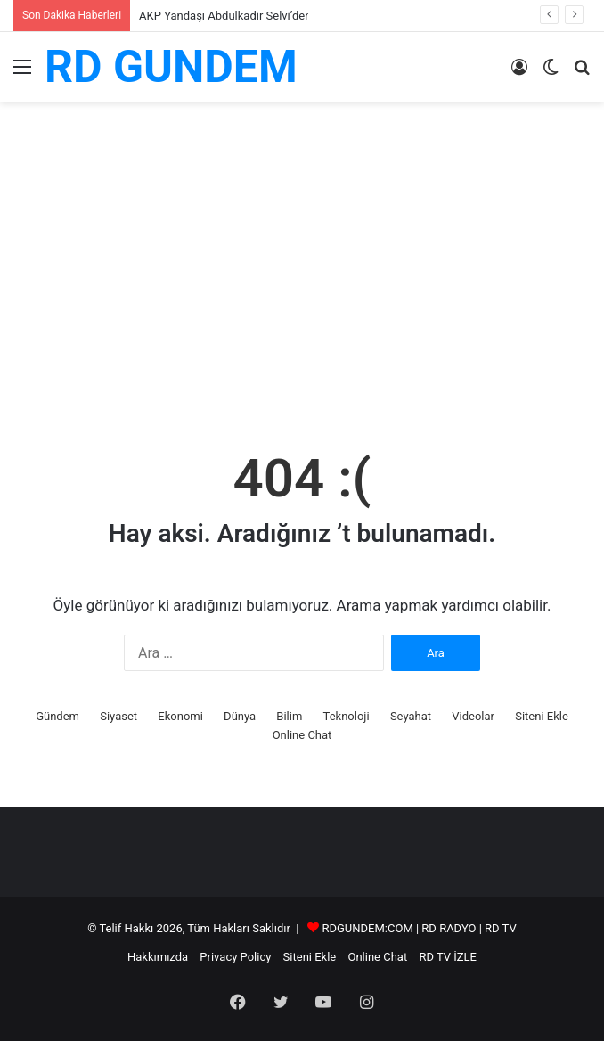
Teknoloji (346, 716)
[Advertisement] (302, 289)
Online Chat (302, 735)
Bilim (289, 716)
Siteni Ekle (541, 716)
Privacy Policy (235, 956)
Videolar (473, 716)
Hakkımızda (157, 956)
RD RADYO (448, 928)
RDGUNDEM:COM (367, 928)
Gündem (57, 716)
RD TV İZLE (448, 956)
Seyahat (410, 716)
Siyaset (118, 716)
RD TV (501, 928)
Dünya (240, 716)
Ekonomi (180, 716)
